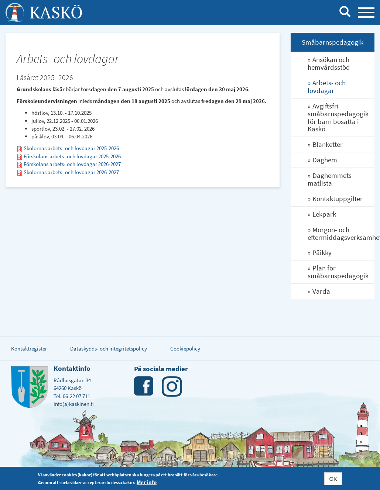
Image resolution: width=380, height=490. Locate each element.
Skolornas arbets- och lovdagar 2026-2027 (71, 172)
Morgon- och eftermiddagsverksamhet (341, 233)
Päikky (322, 252)
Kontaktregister (29, 348)
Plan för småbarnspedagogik (338, 271)
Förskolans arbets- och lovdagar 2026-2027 (72, 164)
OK (333, 479)
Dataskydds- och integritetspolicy (108, 348)
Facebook (144, 386)
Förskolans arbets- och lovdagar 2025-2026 (72, 156)
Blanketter (327, 144)
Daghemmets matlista (330, 179)
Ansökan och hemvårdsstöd (329, 63)
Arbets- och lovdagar (327, 86)
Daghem (324, 159)
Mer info (147, 482)
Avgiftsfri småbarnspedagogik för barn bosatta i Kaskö (338, 117)
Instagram (172, 386)
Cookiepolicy (185, 348)
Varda (321, 291)
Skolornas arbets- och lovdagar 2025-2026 (71, 148)
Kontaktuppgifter (337, 198)
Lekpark (324, 214)
